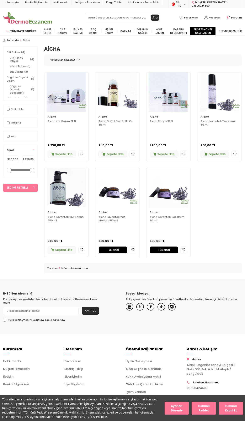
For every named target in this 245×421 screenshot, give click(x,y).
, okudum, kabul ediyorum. (34, 320)
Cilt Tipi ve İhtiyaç (22, 59)
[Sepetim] (234, 18)
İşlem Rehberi (136, 392)
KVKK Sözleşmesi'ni (20, 320)
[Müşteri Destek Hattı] (215, 4)
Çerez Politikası (98, 417)
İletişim (8, 376)
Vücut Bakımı (20, 66)
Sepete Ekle (62, 154)
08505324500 (197, 388)
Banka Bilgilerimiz (36, 2)
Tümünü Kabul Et (231, 408)
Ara (155, 18)
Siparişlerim (73, 376)
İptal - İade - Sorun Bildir (143, 2)
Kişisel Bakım (109, 31)
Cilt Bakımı (62, 31)
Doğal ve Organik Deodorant (22, 89)
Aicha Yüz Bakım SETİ (62, 121)
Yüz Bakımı (19, 72)
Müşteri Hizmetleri (16, 369)
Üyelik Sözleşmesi (139, 361)
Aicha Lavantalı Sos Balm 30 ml (167, 218)
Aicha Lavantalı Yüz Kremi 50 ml (218, 123)
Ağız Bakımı (159, 31)
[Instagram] (175, 307)
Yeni (11, 136)
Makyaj (125, 31)
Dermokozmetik (230, 31)
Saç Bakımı (93, 31)
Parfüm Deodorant (178, 31)
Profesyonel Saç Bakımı (202, 31)
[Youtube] (130, 307)
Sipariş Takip (73, 369)
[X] (141, 307)
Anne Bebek (48, 31)
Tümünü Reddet (204, 408)
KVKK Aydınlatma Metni (143, 376)
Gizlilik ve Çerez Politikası (144, 384)
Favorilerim (72, 361)
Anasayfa (12, 2)
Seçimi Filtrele (20, 188)
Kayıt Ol (90, 310)
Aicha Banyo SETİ (161, 121)
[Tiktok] (164, 307)
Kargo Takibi (114, 2)
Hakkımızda (61, 2)
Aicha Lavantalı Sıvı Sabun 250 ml (66, 218)
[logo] (27, 17)
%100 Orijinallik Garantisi (144, 369)
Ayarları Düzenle (176, 408)
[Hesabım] (212, 18)
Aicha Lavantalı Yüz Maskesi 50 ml (111, 218)
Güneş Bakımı (78, 31)
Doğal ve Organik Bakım (20, 78)
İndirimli (14, 122)
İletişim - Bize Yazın (87, 2)
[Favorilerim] (189, 18)
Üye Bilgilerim (74, 384)
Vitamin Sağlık (142, 31)
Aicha (52, 117)
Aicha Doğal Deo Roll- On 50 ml (115, 123)
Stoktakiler (15, 109)
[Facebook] (153, 307)
